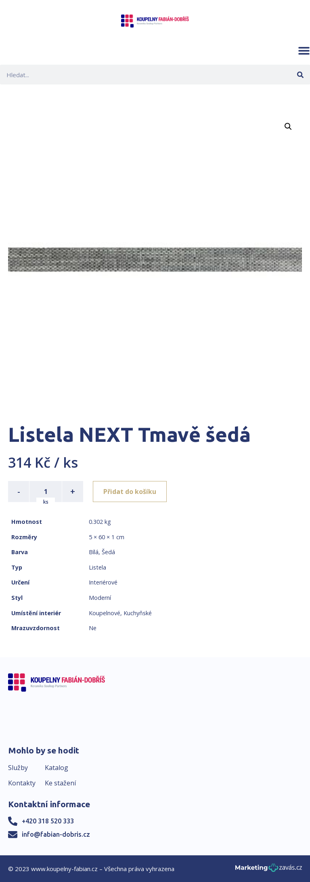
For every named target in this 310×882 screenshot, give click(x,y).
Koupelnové (104, 613)
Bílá (93, 552)
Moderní (100, 597)
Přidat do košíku (129, 491)
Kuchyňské (138, 613)
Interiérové (103, 582)
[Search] (300, 74)
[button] (304, 50)
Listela (97, 567)
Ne (92, 628)
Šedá (108, 552)
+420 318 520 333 (48, 821)
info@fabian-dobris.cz (56, 834)
